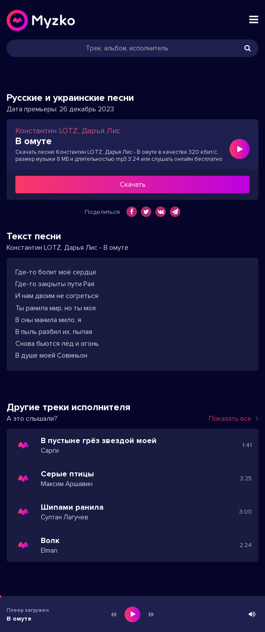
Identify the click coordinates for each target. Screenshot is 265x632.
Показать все (233, 418)
